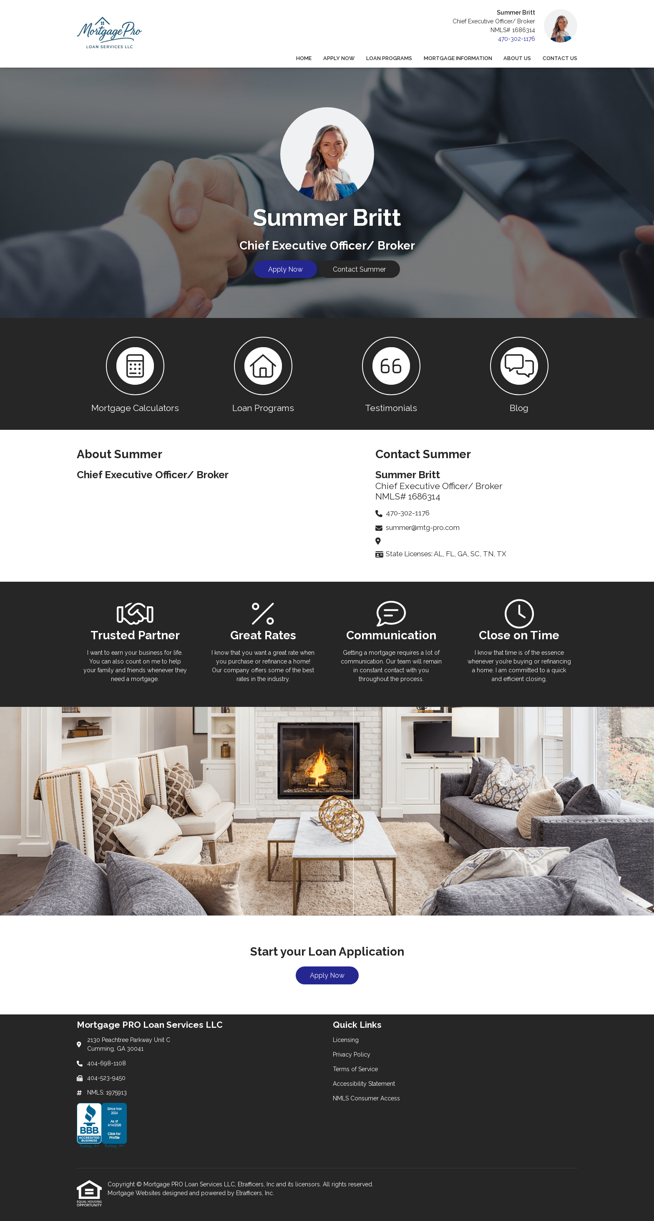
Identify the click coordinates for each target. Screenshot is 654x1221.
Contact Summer (359, 269)
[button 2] (263, 374)
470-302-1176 (516, 38)
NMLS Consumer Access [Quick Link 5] (366, 1098)
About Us (517, 58)
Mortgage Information (458, 58)
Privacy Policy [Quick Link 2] (351, 1054)
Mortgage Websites (135, 1193)
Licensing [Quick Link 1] (346, 1040)
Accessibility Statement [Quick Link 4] (364, 1083)
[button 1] (135, 374)
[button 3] (391, 374)
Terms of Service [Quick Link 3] (355, 1069)
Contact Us (560, 58)
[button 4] (519, 374)
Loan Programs (389, 58)
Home (304, 58)
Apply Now (339, 58)
